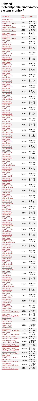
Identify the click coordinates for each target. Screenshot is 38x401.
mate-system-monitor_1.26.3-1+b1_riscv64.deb (7, 223)
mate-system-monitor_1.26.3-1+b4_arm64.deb (7, 130)
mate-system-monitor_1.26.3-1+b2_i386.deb (7, 325)
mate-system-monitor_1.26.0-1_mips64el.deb (7, 218)
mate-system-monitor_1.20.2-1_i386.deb (10, 311)
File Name (5, 16)
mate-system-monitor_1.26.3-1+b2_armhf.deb (7, 97)
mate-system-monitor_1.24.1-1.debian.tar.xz (7, 47)
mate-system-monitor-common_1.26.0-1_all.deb (10, 345)
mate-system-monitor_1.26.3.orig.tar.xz (10, 368)
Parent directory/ (7, 19)
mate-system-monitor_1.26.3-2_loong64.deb (7, 229)
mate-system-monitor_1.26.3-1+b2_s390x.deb (7, 185)
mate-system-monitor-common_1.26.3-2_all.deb (10, 352)
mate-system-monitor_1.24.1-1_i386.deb (10, 329)
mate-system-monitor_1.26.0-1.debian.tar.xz (7, 53)
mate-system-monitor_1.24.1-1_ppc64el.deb (7, 289)
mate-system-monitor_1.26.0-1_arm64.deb (7, 168)
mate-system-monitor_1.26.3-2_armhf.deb (7, 102)
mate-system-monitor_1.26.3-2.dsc (9, 26)
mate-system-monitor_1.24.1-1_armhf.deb (7, 108)
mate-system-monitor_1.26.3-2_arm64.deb (7, 124)
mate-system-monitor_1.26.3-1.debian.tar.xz (7, 58)
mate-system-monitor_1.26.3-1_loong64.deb (7, 234)
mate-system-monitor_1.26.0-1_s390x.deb (7, 190)
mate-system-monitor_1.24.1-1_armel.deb (7, 86)
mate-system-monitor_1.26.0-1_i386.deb (10, 333)
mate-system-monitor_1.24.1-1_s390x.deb (7, 157)
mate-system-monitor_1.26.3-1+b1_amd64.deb (7, 251)
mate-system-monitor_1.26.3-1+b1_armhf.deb (7, 113)
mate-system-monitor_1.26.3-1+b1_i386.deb (7, 319)
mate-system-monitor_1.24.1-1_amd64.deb (7, 273)
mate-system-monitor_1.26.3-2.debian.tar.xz (7, 64)
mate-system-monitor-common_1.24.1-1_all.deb (10, 341)
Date (30, 16)
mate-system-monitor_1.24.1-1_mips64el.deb (7, 174)
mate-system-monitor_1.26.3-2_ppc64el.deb (7, 295)
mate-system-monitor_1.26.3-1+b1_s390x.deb (7, 196)
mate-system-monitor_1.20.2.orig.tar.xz (10, 356)
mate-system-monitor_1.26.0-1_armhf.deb (7, 152)
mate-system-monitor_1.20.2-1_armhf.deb (7, 69)
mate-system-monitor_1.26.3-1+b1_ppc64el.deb (8, 267)
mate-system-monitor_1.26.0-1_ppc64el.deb (7, 306)
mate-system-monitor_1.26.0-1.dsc (9, 33)
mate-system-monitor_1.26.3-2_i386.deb (10, 315)
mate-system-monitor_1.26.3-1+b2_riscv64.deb (7, 201)
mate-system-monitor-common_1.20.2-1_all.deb (10, 337)
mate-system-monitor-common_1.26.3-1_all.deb (10, 349)
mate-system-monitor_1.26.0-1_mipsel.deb (7, 256)
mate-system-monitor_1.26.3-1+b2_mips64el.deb (8, 240)
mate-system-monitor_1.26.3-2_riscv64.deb (7, 212)
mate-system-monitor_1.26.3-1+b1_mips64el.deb (8, 163)
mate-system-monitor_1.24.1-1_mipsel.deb (7, 245)
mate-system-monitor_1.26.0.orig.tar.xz (10, 364)
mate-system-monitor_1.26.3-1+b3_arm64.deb (7, 146)
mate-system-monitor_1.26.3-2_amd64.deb (7, 278)
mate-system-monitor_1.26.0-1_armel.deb (7, 119)
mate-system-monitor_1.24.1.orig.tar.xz (10, 360)
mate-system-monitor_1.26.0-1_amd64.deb (7, 300)
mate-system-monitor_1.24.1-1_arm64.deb (7, 141)
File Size (22, 16)
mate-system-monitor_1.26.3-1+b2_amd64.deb (7, 262)
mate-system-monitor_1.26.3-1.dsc (9, 37)
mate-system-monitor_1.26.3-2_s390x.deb (7, 179)
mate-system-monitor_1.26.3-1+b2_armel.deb (7, 91)
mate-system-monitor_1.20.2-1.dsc (9, 22)
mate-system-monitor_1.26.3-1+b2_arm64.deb (7, 135)
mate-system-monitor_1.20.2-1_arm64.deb (7, 75)
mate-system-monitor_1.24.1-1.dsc (9, 30)
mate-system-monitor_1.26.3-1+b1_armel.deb (7, 80)
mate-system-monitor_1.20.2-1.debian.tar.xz (7, 42)
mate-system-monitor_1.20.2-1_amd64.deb (7, 207)
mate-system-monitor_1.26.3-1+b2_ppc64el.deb (8, 284)
